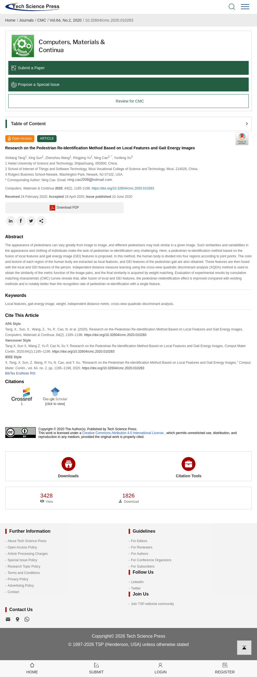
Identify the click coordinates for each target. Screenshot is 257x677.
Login (161, 668)
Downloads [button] (68, 467)
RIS (32, 373)
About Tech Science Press (27, 541)
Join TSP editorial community (152, 604)
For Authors (139, 554)
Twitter (136, 588)
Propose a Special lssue (35, 84)
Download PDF (64, 208)
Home (10, 20)
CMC (41, 20)
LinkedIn (137, 582)
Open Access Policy (22, 547)
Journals (26, 20)
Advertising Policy (21, 586)
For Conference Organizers (151, 560)
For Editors (139, 541)
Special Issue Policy (22, 560)
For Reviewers (141, 547)
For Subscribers (143, 566)
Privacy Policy (18, 579)
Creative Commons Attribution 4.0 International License (123, 433)
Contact (13, 592)
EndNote (22, 373)
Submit (96, 668)
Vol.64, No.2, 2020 (66, 20)
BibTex (10, 373)
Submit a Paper (28, 68)
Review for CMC (130, 101)
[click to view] (55, 404)
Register (225, 668)
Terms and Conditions (24, 573)
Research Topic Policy (24, 566)
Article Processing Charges (28, 554)
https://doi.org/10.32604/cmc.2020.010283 (123, 188)
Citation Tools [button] (188, 467)
